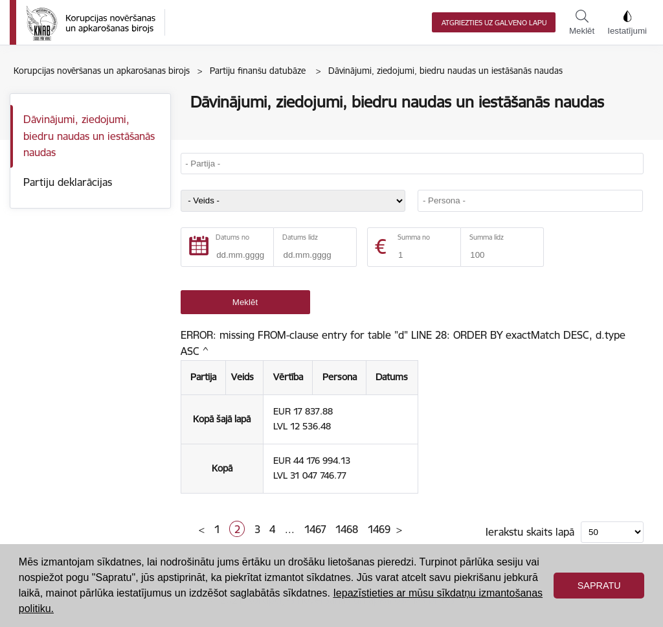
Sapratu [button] (599, 585)
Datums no (232, 237)
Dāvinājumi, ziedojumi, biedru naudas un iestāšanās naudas (89, 136)
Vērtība (291, 377)
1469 (379, 529)
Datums (395, 377)
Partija (203, 377)
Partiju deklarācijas (67, 182)
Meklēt (581, 23)
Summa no (414, 237)
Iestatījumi (627, 23)
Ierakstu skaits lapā (530, 531)
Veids (247, 377)
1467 (315, 529)
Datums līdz (300, 237)
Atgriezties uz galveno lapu (494, 22)
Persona (343, 377)
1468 (346, 529)
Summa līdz (486, 237)
